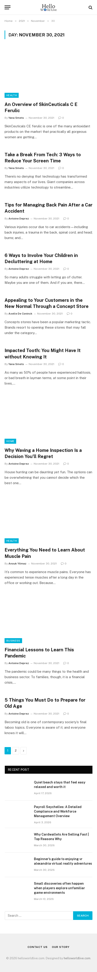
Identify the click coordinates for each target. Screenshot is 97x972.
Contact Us (37, 947)
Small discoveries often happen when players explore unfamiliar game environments (59, 888)
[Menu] (7, 7)
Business (13, 640)
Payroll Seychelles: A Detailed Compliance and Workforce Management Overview (58, 811)
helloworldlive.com (77, 958)
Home (10, 441)
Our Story (60, 947)
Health (11, 95)
